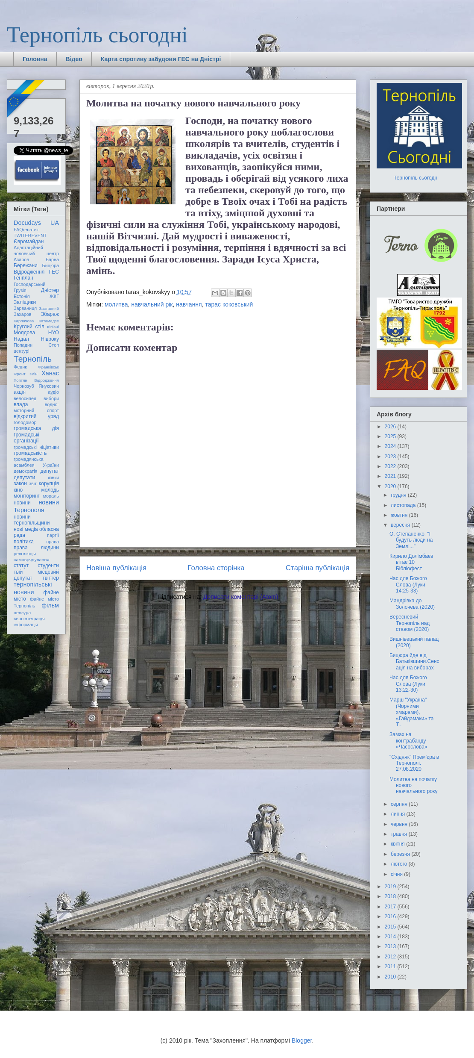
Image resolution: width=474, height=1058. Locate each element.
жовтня (400, 515)
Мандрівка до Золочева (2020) (412, 604)
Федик (20, 366)
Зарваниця (25, 308)
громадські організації (26, 438)
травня (400, 834)
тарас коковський (229, 304)
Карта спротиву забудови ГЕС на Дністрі (161, 59)
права (53, 541)
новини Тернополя (36, 506)
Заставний (49, 308)
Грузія (20, 290)
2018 (391, 896)
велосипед (25, 398)
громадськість (30, 453)
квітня (398, 844)
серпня (400, 804)
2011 (391, 967)
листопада (404, 505)
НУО (53, 333)
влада (21, 404)
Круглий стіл (29, 327)
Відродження (29, 272)
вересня (401, 525)
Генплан (23, 278)
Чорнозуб (24, 386)
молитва (116, 304)
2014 (391, 937)
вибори (51, 398)
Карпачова (24, 320)
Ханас (50, 373)
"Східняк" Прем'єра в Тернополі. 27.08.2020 (414, 763)
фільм (50, 605)
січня (397, 874)
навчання (189, 304)
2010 (391, 977)
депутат (50, 471)
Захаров (23, 314)
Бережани (26, 265)
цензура (22, 612)
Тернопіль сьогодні (97, 35)
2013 (391, 946)
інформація (26, 624)
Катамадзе (49, 320)
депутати (24, 477)
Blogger (302, 1040)
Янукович (49, 386)
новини (22, 503)
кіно (18, 490)
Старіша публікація (317, 568)
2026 (391, 427)
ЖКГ (54, 296)
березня (401, 854)
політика (24, 542)
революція (25, 553)
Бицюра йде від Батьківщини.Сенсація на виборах (414, 661)
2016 (391, 916)
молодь (50, 490)
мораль (51, 495)
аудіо (53, 392)
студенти (48, 566)
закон (20, 483)
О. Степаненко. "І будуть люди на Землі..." (411, 540)
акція (20, 392)
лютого (400, 864)
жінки (53, 477)
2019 (391, 887)
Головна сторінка (216, 568)
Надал (21, 339)
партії (53, 535)
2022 (391, 466)
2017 (391, 907)
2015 (391, 927)
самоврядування (31, 559)
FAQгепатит (26, 229)
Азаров (21, 259)
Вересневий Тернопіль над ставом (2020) (409, 623)
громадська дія (36, 428)
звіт (33, 483)
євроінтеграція (29, 618)
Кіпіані (53, 326)
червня (400, 824)
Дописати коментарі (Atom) (240, 596)
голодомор (25, 422)
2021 (391, 476)
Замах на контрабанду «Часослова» (408, 740)
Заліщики (25, 302)
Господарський (29, 284)
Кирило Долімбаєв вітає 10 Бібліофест (411, 562)
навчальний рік (152, 304)
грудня (399, 495)
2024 (391, 446)
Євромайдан (29, 242)
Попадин (23, 345)
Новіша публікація (116, 568)
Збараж (50, 314)
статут (21, 566)
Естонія (22, 296)
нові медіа (26, 529)
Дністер (50, 290)
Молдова (24, 333)
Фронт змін (26, 373)
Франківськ (48, 367)
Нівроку (50, 339)
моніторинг (27, 496)
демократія (25, 471)
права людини (36, 548)
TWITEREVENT (30, 235)
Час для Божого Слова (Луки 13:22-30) (408, 684)
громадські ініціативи (36, 447)
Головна (35, 59)
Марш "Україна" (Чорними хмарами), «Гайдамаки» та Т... (411, 712)
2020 (391, 486)
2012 (391, 957)
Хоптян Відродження (36, 380)
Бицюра (50, 265)
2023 (391, 457)
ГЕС (54, 272)
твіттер (50, 578)
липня (399, 814)
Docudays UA (36, 222)
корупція (49, 483)
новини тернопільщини (32, 520)
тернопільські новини (33, 588)
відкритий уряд (36, 416)
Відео (74, 59)
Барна (52, 259)
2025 (391, 436)
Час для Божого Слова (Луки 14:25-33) (408, 584)
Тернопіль (33, 358)
